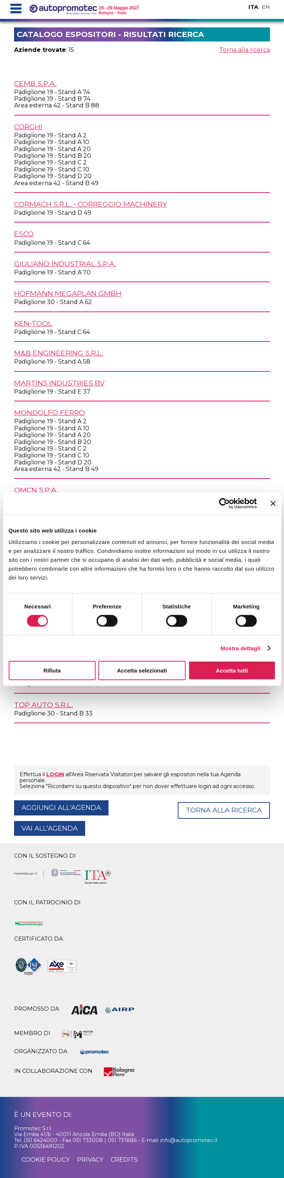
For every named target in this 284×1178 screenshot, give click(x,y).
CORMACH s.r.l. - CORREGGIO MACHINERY (90, 204)
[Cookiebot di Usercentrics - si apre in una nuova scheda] (224, 503)
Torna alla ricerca (244, 49)
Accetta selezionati (142, 670)
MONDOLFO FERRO (49, 412)
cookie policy (45, 1159)
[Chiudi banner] (272, 503)
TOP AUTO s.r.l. (43, 704)
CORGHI (28, 126)
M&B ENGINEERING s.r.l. (58, 352)
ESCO (24, 233)
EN (266, 6)
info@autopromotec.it (189, 1140)
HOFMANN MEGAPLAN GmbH (67, 293)
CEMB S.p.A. (35, 83)
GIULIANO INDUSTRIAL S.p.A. (65, 263)
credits (124, 1159)
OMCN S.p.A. (36, 489)
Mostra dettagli (240, 648)
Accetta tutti (232, 670)
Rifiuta (52, 670)
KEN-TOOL (33, 323)
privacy (90, 1159)
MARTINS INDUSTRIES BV (59, 382)
